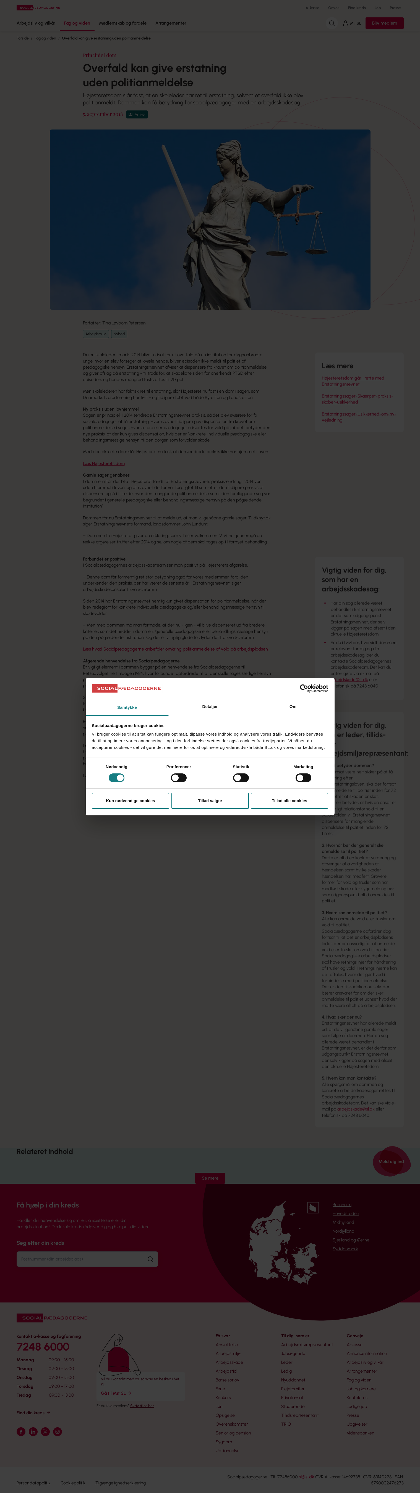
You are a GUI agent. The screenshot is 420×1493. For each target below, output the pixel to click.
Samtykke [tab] (127, 707)
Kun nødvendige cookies (130, 800)
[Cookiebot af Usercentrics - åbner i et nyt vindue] (304, 688)
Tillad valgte (210, 800)
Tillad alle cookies (289, 800)
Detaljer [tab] (210, 706)
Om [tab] (292, 706)
